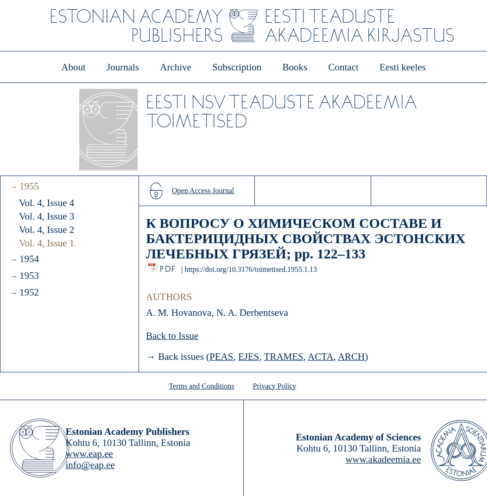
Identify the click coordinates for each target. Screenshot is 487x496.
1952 (29, 292)
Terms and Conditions (201, 386)
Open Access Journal (203, 191)
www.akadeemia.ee (383, 459)
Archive (175, 67)
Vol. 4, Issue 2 (46, 229)
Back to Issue (172, 335)
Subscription (236, 67)
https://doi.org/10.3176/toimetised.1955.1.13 (250, 269)
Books (295, 67)
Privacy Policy (275, 386)
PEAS (221, 356)
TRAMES (284, 356)
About (73, 67)
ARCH (351, 356)
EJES (248, 356)
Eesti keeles (402, 67)
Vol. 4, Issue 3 (46, 216)
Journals (123, 67)
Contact (343, 67)
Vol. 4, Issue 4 (46, 202)
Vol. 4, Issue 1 (46, 243)
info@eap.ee (90, 465)
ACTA (320, 356)
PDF (168, 266)
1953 (29, 275)
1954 (29, 258)
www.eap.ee (89, 453)
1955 (29, 186)
